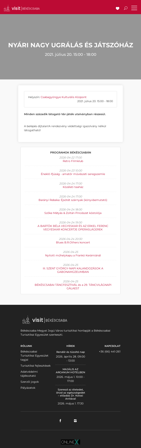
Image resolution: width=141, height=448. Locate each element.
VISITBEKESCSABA (21, 8)
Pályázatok (28, 387)
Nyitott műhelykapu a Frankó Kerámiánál (73, 255)
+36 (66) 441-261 (109, 351)
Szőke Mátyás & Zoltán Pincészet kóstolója (72, 213)
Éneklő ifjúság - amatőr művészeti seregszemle (73, 174)
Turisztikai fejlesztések (36, 365)
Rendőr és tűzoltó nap (70, 351)
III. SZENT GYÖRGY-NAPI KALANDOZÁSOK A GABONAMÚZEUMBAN (73, 270)
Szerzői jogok (30, 381)
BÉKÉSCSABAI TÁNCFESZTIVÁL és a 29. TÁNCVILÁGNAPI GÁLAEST (73, 286)
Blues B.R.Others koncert (73, 242)
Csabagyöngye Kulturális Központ (64, 97)
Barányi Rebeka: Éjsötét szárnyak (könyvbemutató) (73, 200)
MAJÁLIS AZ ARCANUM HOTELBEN (70, 371)
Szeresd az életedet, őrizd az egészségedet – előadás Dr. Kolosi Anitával (70, 394)
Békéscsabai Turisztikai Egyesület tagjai (34, 355)
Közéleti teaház (73, 187)
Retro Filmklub (73, 161)
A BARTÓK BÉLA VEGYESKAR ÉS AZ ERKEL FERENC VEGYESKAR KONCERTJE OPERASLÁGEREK (73, 227)
